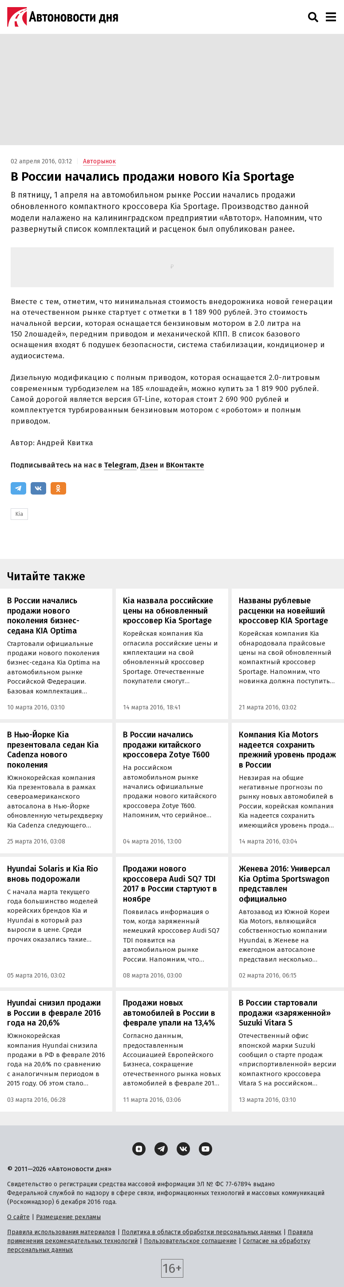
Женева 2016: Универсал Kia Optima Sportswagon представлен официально (284, 884)
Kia (19, 514)
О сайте (18, 1217)
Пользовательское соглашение (190, 1241)
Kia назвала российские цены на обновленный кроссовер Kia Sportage (168, 611)
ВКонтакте (185, 465)
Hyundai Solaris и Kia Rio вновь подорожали (52, 874)
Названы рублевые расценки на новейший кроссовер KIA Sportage (283, 611)
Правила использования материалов (61, 1232)
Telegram (120, 465)
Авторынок (99, 161)
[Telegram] (18, 488)
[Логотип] (62, 17)
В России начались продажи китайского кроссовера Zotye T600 (166, 745)
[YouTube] (205, 1149)
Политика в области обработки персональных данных (201, 1232)
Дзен (149, 465)
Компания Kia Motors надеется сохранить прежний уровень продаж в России (287, 750)
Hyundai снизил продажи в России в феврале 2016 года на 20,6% (54, 1013)
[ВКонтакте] (38, 488)
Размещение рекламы (68, 1217)
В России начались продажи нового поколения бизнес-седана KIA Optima (43, 616)
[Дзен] (139, 1149)
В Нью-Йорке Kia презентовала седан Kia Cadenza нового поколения (53, 750)
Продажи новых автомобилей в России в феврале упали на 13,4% (169, 1013)
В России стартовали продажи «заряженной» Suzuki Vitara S (285, 1013)
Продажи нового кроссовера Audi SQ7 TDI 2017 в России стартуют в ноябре (170, 884)
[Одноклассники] (58, 488)
